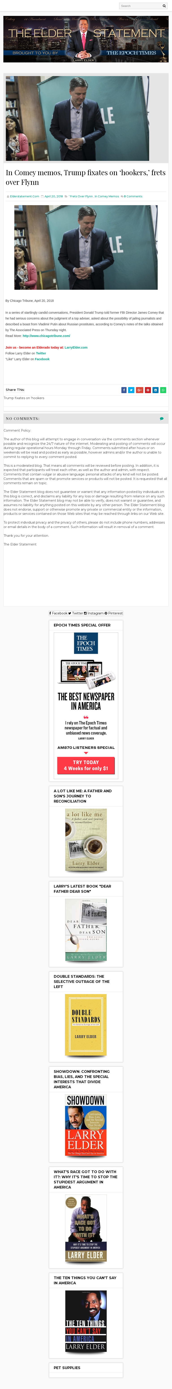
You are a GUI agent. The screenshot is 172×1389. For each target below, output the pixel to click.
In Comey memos (107, 196)
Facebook (42, 359)
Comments (133, 196)
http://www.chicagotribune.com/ (46, 336)
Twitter (41, 353)
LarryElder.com (76, 347)
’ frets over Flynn (81, 196)
